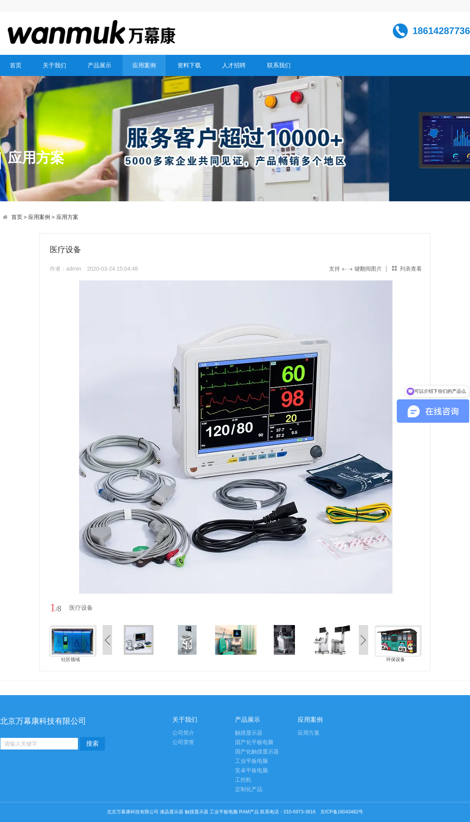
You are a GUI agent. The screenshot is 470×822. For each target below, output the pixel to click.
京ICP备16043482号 (341, 812)
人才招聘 (234, 65)
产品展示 (99, 65)
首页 (16, 65)
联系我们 (279, 65)
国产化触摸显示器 (257, 752)
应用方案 (67, 217)
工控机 (243, 780)
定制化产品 (248, 789)
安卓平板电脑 (251, 770)
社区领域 (70, 659)
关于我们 (54, 65)
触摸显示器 (248, 733)
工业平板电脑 (251, 761)
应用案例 (144, 65)
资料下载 (189, 65)
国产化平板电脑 (254, 742)
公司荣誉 (183, 742)
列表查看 (411, 269)
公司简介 (183, 733)
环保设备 (395, 659)
